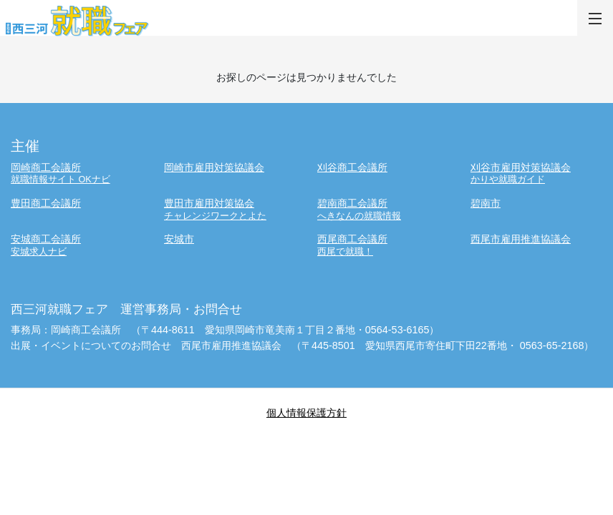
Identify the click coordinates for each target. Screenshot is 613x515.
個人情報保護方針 (306, 412)
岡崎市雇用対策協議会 (214, 167)
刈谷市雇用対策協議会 (536, 173)
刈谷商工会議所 (352, 167)
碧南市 (485, 203)
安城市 (179, 239)
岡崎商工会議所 (77, 173)
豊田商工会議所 (46, 203)
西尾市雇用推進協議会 (520, 239)
